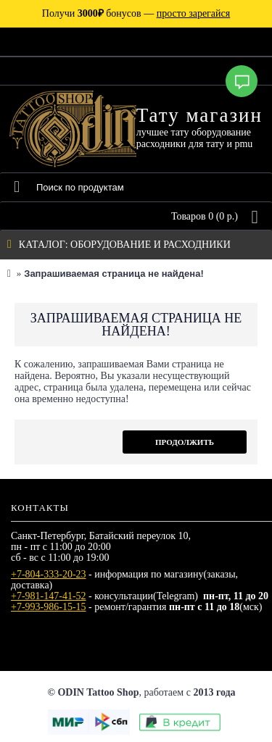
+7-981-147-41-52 (48, 596)
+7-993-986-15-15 (48, 606)
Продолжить (184, 442)
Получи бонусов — (136, 13)
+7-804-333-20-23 (48, 574)
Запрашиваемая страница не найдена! (113, 273)
